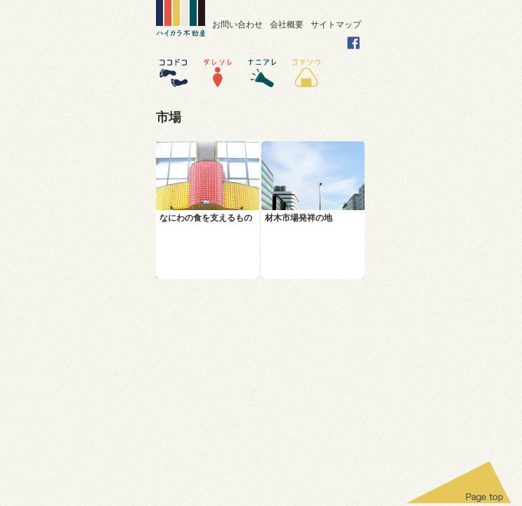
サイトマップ (336, 25)
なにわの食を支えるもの (205, 218)
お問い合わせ (237, 25)
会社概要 (287, 25)
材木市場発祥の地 (298, 218)
